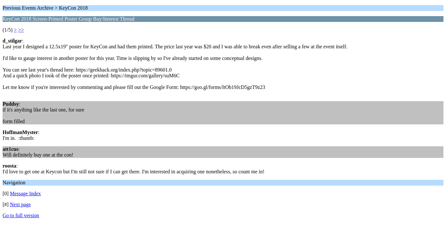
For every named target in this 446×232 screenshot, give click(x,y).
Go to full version (21, 215)
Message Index (25, 193)
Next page (20, 204)
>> (21, 30)
